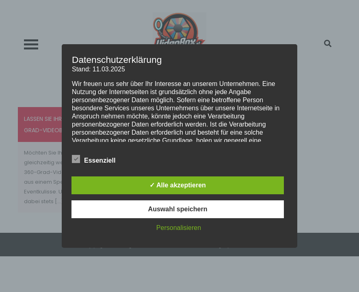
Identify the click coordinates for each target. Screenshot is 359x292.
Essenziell (93, 159)
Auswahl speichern (178, 209)
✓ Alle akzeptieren (177, 185)
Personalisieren (178, 227)
